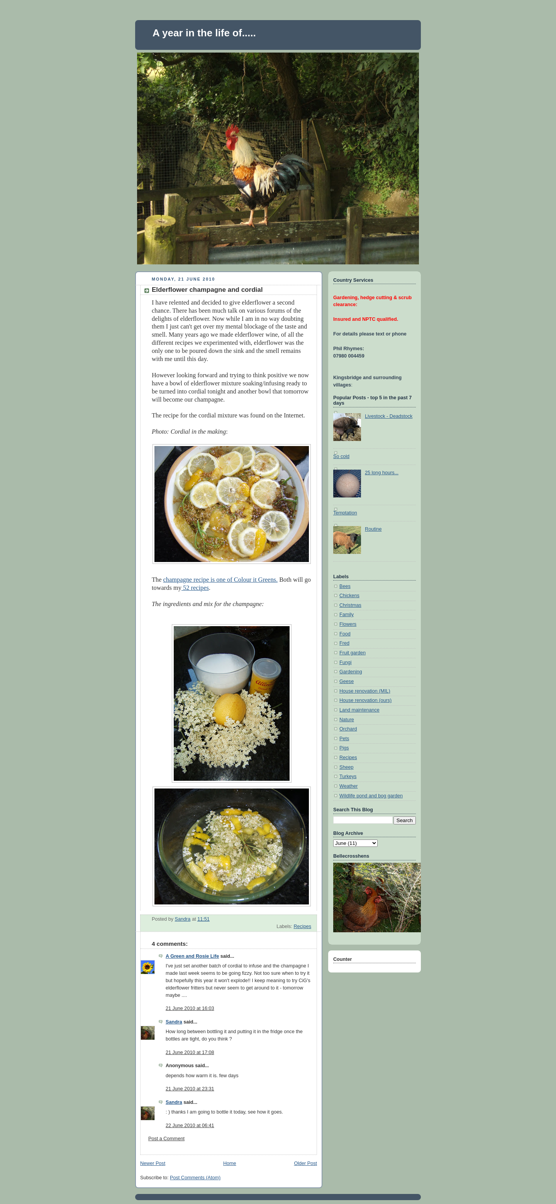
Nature (346, 719)
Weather (348, 786)
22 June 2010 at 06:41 (190, 1125)
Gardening (350, 671)
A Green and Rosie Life (192, 956)
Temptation (345, 513)
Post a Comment (166, 1138)
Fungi (345, 662)
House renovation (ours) (365, 700)
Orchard (348, 729)
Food (345, 634)
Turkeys (347, 776)
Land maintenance (359, 710)
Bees (345, 586)
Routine (373, 529)
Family (346, 614)
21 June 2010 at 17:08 (190, 1052)
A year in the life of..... (204, 33)
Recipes (302, 926)
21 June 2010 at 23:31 (190, 1089)
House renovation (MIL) (364, 691)
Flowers (347, 624)
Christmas (350, 605)
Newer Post (152, 1163)
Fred (344, 643)
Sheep (346, 767)
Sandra (174, 1022)
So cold (341, 456)
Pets (344, 738)
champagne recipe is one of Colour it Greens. (220, 579)
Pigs (344, 748)
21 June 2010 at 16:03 (190, 1008)
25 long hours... (381, 472)
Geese (346, 681)
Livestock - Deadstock (388, 416)
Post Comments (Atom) (195, 1177)
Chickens (349, 595)
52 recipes (195, 587)
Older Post (305, 1163)
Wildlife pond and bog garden (371, 796)
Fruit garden (352, 653)
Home (229, 1163)
